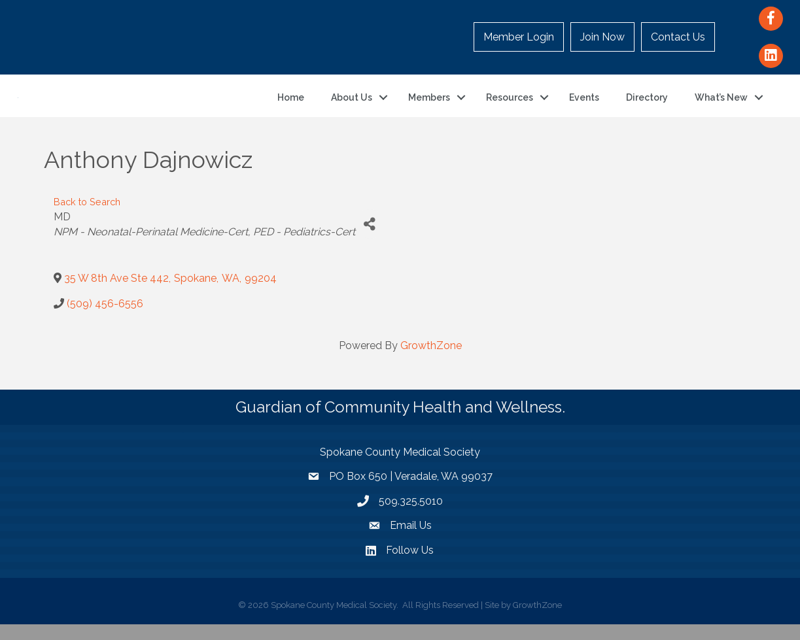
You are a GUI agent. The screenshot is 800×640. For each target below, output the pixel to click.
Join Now (602, 37)
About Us (351, 105)
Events (584, 105)
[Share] (370, 239)
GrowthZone (431, 361)
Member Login (518, 37)
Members (429, 105)
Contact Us (678, 37)
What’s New (721, 105)
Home (290, 105)
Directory (647, 105)
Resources (509, 105)
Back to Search (87, 217)
